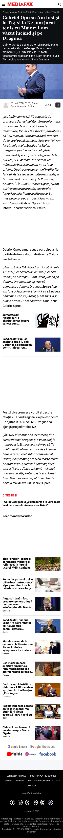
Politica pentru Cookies (43, 776)
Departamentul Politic (23, 106)
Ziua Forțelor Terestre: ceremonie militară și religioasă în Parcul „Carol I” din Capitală (17, 563)
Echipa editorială (16, 776)
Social (21, 12)
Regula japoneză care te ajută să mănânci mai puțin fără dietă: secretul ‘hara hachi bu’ (18, 710)
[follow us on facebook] (47, 754)
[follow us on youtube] (14, 754)
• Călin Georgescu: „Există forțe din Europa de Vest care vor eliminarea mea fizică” (31, 503)
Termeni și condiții (13, 781)
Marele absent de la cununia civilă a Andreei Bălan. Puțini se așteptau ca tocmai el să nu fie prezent (18, 646)
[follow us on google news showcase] (42, 747)
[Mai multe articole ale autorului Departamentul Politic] (6, 105)
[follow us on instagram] (30, 754)
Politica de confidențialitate (44, 781)
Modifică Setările (31, 793)
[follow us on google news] (17, 747)
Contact (31, 786)
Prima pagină (9, 12)
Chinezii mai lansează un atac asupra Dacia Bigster (16, 730)
